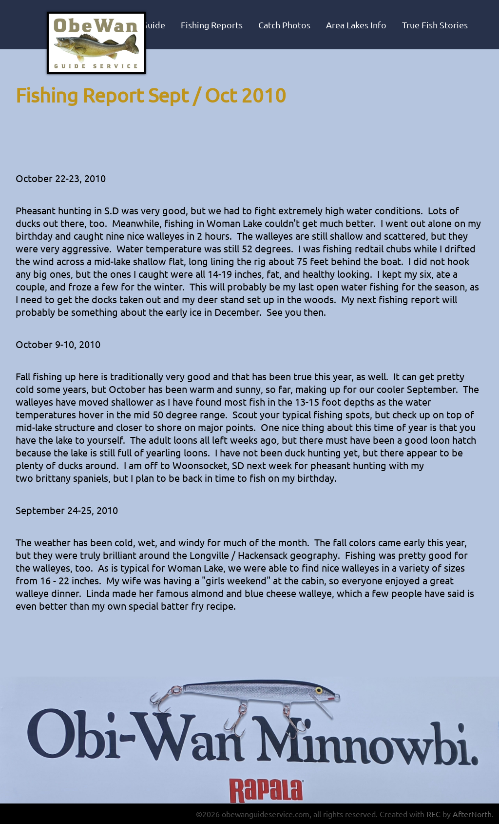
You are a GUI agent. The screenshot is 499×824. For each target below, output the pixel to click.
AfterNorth (472, 814)
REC (433, 814)
